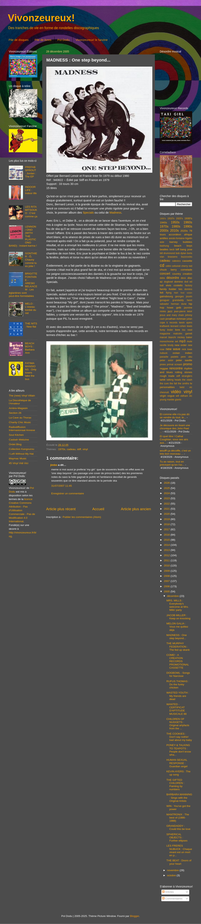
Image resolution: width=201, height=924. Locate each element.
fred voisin (186, 293)
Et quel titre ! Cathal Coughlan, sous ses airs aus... (174, 439)
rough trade (167, 375)
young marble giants (170, 399)
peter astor (166, 360)
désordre (172, 277)
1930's (188, 218)
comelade (186, 269)
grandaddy (178, 300)
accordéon (175, 234)
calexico (176, 261)
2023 (167, 498)
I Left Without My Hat (21, 453)
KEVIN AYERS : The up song (178, 773)
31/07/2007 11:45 (61, 485)
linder (170, 329)
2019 (167, 519)
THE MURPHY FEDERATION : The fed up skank (178, 646)
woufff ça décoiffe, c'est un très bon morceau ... (175, 452)
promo (187, 364)
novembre (173, 870)
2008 (167, 575)
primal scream (174, 364)
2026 (167, 482)
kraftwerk (164, 326)
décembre (173, 596)
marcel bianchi (168, 337)
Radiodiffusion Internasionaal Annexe (22, 429)
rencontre (176, 368)
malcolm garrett (182, 333)
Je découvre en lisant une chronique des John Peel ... (175, 428)
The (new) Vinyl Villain (22, 395)
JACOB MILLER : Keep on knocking (178, 617)
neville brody (167, 345)
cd (162, 265)
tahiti (162, 379)
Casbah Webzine (19, 439)
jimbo (53, 464)
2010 (167, 565)
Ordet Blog (15, 444)
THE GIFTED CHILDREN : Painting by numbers (175, 784)
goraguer (164, 300)
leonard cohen (178, 326)
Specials (88, 212)
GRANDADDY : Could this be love (178, 827)
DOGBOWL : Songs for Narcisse (178, 674)
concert (165, 273)
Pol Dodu (64, 39)
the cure (164, 383)
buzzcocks (186, 256)
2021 (167, 508)
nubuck (163, 353)
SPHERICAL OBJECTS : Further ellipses (176, 837)
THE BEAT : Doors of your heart (178, 862)
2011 (167, 560)
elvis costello (174, 285)
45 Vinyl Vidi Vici (18, 463)
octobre (172, 875)
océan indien (182, 352)
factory (188, 285)
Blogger (134, 916)
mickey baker (184, 337)
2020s (184, 230)
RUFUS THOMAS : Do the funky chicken (177, 684)
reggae (164, 368)
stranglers (187, 376)
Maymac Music (17, 458)
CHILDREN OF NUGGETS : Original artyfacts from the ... (177, 724)
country (176, 273)
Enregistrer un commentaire (67, 493)
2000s (164, 230)
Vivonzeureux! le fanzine (92, 39)
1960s (188, 222)
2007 (167, 581)
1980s (176, 226)
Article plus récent (61, 509)
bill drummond (167, 253)
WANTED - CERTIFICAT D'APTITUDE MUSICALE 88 (176, 709)
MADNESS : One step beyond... (176, 637)
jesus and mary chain (172, 315)
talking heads (174, 379)
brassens (172, 256)
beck (172, 249)
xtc (190, 396)
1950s (175, 222)
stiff (79, 449)
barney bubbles (180, 241)
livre (177, 329)
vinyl (85, 449)
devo (183, 278)
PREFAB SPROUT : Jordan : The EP (30, 172)
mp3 (182, 341)
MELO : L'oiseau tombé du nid (30, 308)
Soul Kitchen (16, 434)
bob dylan (181, 253)
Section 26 (15, 412)
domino (178, 281)
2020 (167, 513)
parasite (164, 356)
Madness (115, 212)
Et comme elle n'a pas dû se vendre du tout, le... (174, 416)
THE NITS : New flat (31, 325)
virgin (163, 395)
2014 (167, 544)
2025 (167, 488)
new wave (173, 349)
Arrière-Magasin (18, 408)
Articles (168, 891)
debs (162, 278)
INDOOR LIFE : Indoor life (31, 190)
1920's (179, 218)
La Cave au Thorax (20, 417)
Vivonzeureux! (41, 17)
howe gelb (174, 307)
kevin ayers (185, 322)
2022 (167, 503)
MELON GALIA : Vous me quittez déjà (177, 626)
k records (172, 322)
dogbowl (168, 281)
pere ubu (186, 356)
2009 (167, 570)
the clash (187, 379)
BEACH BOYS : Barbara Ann (29, 348)
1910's (170, 218)
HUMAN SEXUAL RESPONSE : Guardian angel (176, 763)
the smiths (183, 383)
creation (187, 273)
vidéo (176, 391)
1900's (163, 218)
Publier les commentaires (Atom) (82, 517)
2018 (167, 524)
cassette (187, 260)
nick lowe (187, 349)
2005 (167, 591)
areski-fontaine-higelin (180, 238)
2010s (174, 230)
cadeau (71, 449)
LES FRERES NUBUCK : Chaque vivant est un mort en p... (179, 850)
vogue (171, 395)
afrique (188, 234)
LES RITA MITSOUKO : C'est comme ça (31, 211)
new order (181, 345)
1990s (188, 226)
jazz (170, 311)
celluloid (176, 266)
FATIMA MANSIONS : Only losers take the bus (30, 371)
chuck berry (168, 269)
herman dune (178, 304)
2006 (167, 586)
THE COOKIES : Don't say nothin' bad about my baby (179, 736)
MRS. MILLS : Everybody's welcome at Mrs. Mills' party (177, 605)
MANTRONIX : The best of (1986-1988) (177, 817)
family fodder (168, 289)
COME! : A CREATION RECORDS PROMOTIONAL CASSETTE (177, 661)
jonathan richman (175, 318)
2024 (167, 493)
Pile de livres (43, 39)
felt (161, 292)
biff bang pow (184, 249)
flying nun (172, 292)
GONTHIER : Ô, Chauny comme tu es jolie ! (31, 260)
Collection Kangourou (21, 449)
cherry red (186, 266)
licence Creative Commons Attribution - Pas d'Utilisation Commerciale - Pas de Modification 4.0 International (22, 510)
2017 (167, 529)
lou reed (187, 329)
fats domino (185, 289)
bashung (164, 245)
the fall (173, 383)
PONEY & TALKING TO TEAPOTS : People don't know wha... (178, 750)
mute (189, 341)
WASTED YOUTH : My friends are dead (177, 695)
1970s (61, 449)
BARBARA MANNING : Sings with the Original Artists (179, 797)
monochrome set (169, 341)
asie (162, 242)
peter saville (184, 360)
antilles (164, 238)
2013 (167, 550)
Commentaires (172, 898)
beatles (164, 249)
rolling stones (183, 372)
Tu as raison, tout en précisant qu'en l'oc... (172, 463)
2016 (167, 534)
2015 (167, 539)
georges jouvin (183, 296)
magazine (165, 333)
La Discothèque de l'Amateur (20, 402)
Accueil (98, 509)
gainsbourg (166, 296)
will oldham (182, 396)
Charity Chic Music (20, 422)
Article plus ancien (136, 509)
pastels (174, 356)
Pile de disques (19, 39)
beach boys (183, 245)
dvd (186, 281)
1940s (163, 222)
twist (182, 387)
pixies (163, 364)
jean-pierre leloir (183, 311)
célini (168, 266)
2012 (167, 555)
